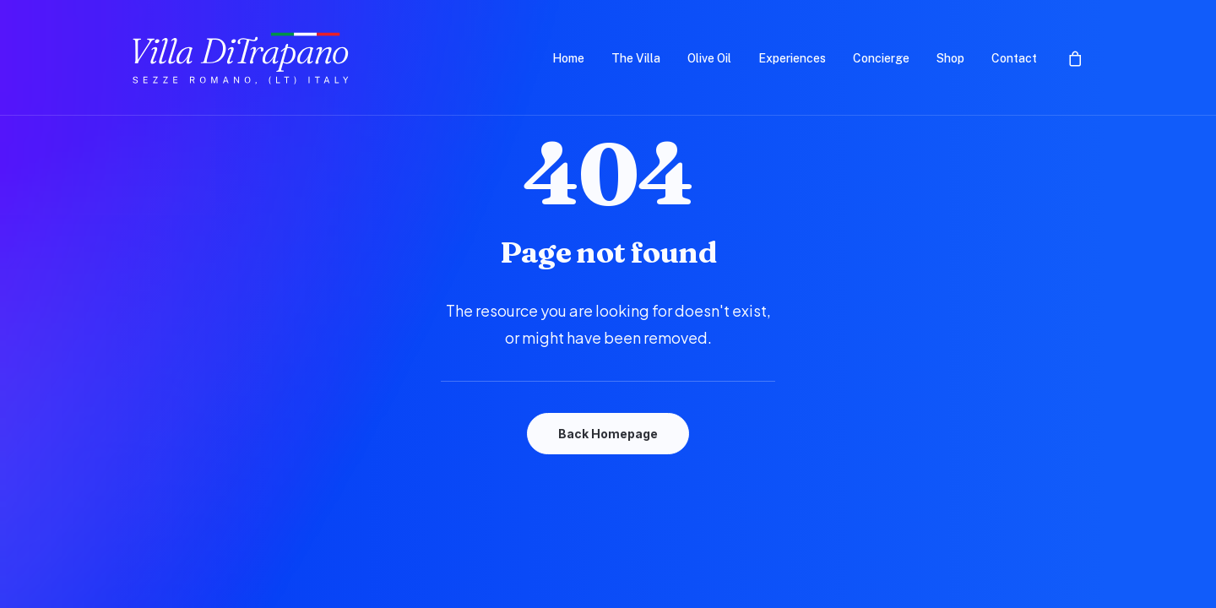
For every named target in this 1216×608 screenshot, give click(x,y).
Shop (950, 58)
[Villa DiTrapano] (241, 57)
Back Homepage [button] (608, 433)
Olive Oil (709, 58)
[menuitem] (568, 58)
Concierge (881, 58)
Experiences (792, 58)
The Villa (635, 58)
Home (568, 58)
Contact (1014, 58)
